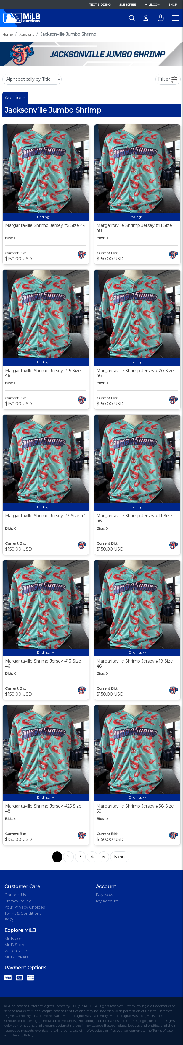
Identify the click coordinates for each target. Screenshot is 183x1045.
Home (7, 34)
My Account (107, 900)
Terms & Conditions (22, 913)
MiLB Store (15, 944)
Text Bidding (100, 4)
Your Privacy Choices (24, 907)
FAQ (8, 919)
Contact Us (15, 894)
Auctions (26, 34)
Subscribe (127, 4)
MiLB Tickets (16, 957)
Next (120, 857)
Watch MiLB (15, 950)
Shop (172, 4)
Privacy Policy (17, 900)
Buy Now (104, 894)
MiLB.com (152, 4)
